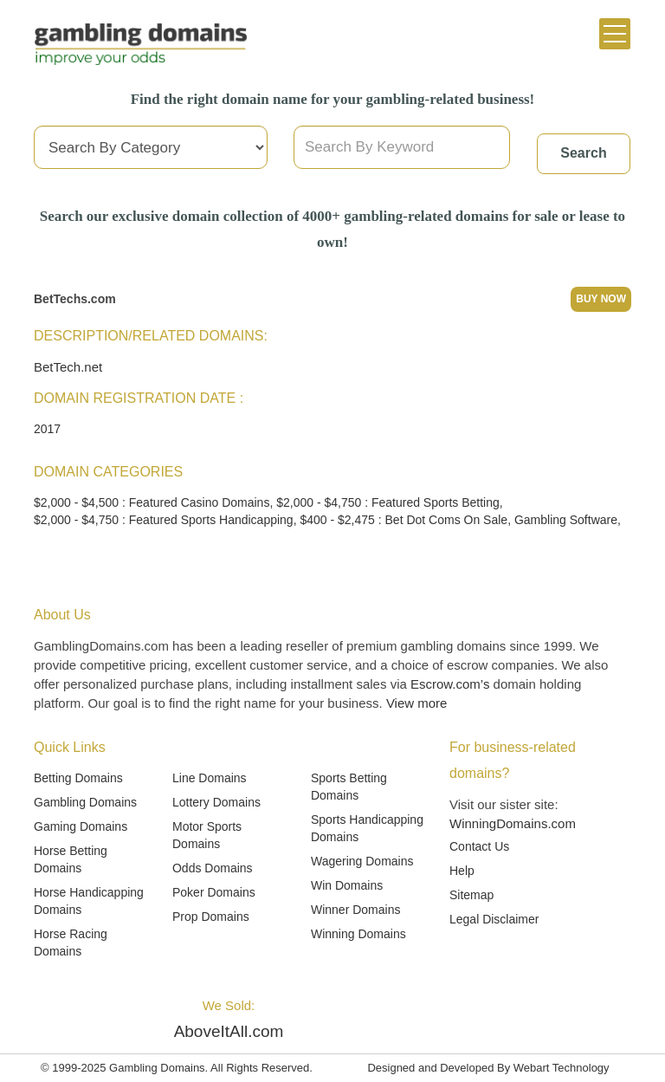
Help (462, 871)
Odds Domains (212, 868)
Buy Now (601, 299)
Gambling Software (565, 520)
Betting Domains (78, 778)
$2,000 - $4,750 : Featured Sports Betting (388, 502)
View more (417, 703)
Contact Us (479, 846)
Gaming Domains (80, 826)
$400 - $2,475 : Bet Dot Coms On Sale (403, 520)
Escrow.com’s (449, 684)
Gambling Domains (85, 802)
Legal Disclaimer (494, 919)
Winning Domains (358, 934)
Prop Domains (210, 916)
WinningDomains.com (512, 823)
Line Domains (209, 778)
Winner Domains (355, 910)
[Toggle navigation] (614, 33)
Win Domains (347, 885)
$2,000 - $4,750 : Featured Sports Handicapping (164, 520)
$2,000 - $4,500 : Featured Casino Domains (151, 502)
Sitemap (471, 895)
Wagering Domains (362, 861)
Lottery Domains (216, 802)
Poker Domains (213, 892)
